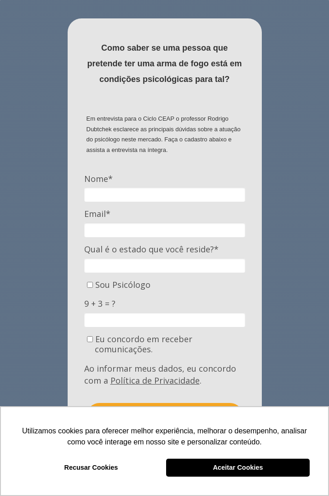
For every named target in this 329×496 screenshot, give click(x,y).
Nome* (98, 179)
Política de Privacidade (155, 380)
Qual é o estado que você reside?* (151, 249)
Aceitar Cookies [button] (238, 467)
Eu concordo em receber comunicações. (139, 344)
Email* (97, 214)
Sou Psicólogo (118, 285)
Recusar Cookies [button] (91, 467)
